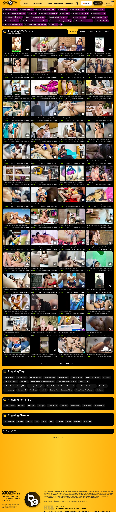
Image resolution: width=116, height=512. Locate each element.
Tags (13, 33)
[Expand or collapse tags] (61, 24)
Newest (90, 31)
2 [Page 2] (46, 363)
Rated (107, 31)
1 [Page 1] (41, 363)
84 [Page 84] (61, 363)
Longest (99, 31)
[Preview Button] (27, 49)
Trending (73, 31)
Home (9, 33)
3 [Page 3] (50, 363)
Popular (82, 31)
